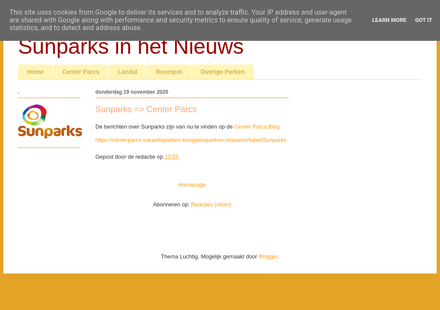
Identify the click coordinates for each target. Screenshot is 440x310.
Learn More (389, 20)
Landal (127, 71)
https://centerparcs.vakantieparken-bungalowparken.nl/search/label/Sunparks (190, 140)
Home (35, 71)
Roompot (169, 71)
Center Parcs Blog (257, 126)
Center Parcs (80, 71)
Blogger (268, 256)
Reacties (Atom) (211, 204)
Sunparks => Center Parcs (146, 109)
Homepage (192, 184)
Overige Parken (223, 71)
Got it (423, 20)
